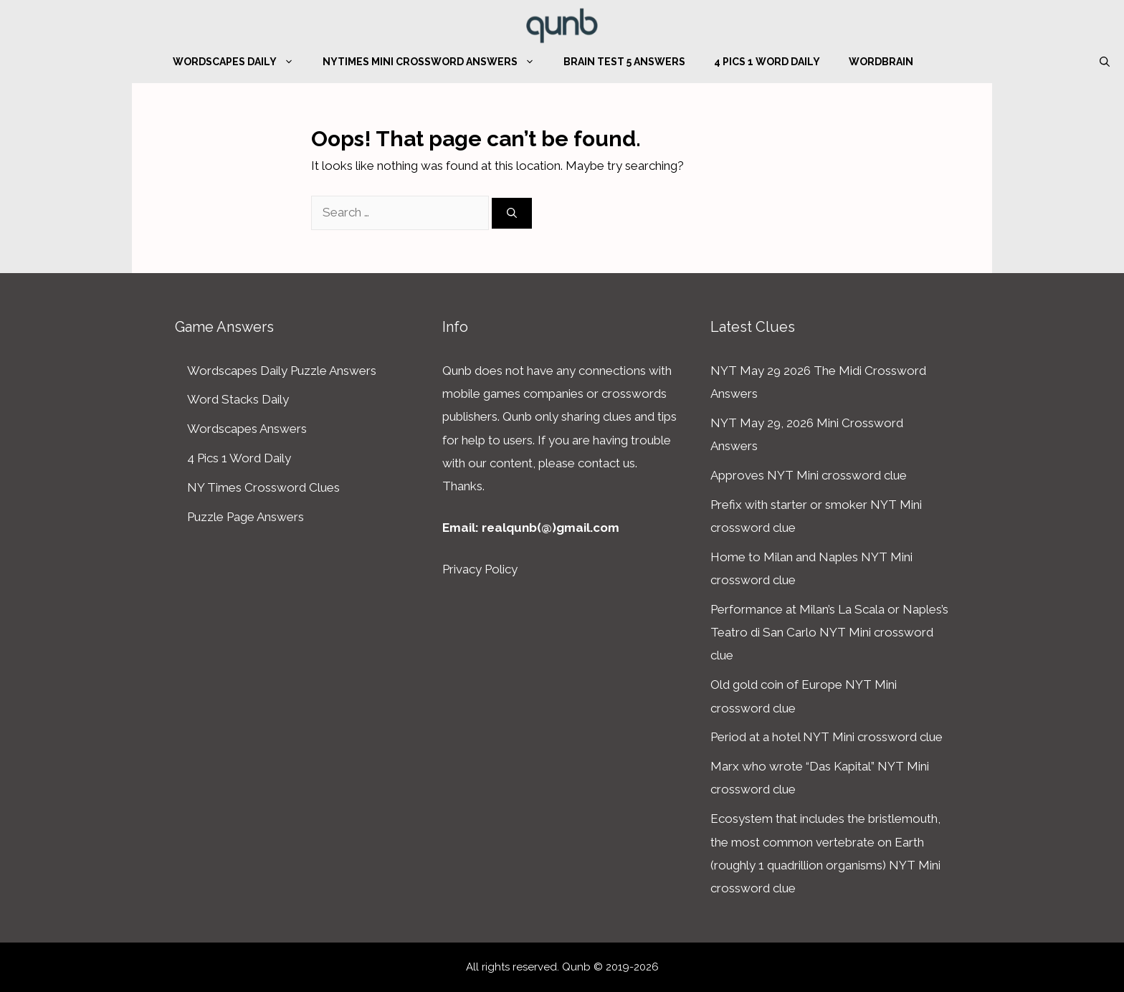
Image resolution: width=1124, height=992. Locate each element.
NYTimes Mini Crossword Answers (436, 61)
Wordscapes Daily (240, 61)
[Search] (512, 213)
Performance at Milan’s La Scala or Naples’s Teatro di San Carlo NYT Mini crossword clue (829, 632)
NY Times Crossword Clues (263, 487)
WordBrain (881, 61)
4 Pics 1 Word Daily (767, 61)
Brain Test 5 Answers (624, 61)
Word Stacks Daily (238, 399)
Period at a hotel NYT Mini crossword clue (826, 737)
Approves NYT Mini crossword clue (808, 475)
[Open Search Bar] (1104, 61)
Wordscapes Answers (247, 428)
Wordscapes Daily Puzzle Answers (281, 370)
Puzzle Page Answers (245, 517)
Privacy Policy (480, 569)
